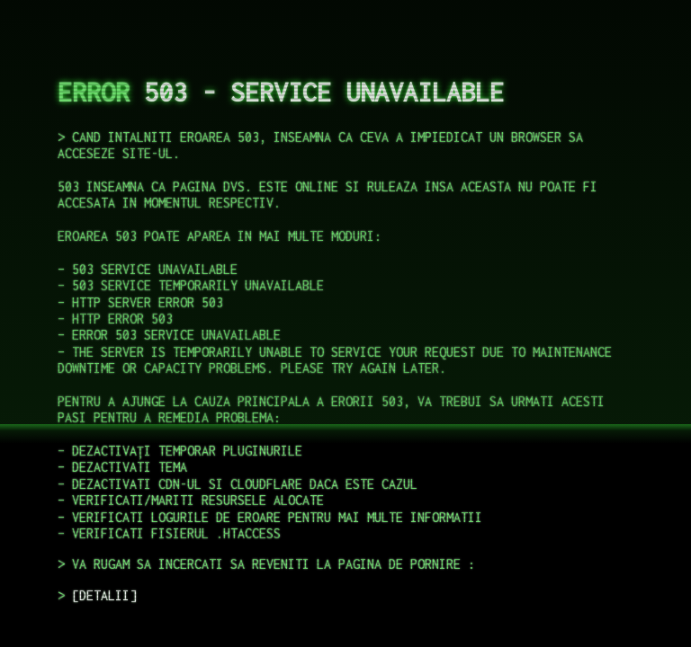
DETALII (104, 595)
